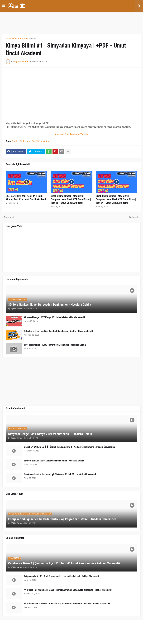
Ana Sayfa (11, 38)
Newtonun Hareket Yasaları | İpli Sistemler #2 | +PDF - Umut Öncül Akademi (60, 474)
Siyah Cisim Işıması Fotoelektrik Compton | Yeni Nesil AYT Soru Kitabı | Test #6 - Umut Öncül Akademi (71, 199)
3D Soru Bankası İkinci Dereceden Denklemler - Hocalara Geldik (49, 304)
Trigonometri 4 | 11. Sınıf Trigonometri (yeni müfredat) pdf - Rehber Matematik (61, 576)
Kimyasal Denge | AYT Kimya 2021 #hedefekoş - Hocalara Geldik (54, 317)
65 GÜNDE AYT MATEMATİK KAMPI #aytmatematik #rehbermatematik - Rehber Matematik (67, 603)
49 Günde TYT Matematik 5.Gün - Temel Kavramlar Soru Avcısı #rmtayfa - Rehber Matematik (68, 589)
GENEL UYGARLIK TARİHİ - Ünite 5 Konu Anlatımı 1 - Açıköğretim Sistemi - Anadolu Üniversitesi (69, 447)
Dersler (32, 38)
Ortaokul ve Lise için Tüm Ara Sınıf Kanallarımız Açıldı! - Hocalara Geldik (58, 331)
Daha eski (134, 217)
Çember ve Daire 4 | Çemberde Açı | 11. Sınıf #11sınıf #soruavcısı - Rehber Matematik (64, 563)
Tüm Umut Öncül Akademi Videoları (71, 134)
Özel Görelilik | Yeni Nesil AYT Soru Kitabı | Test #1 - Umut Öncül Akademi (26, 197)
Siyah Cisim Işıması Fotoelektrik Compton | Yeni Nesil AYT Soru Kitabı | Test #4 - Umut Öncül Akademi (116, 199)
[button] (3, 6)
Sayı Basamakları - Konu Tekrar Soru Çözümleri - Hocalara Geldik (55, 344)
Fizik (22, 141)
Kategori (22, 38)
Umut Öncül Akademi (36, 141)
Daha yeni (9, 217)
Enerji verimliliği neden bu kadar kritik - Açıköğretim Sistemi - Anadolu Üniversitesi (62, 519)
